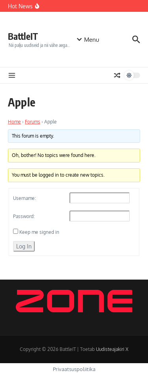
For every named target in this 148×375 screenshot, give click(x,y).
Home (14, 122)
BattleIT (23, 36)
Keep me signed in (39, 232)
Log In (24, 246)
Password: (24, 216)
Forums (32, 122)
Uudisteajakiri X (112, 349)
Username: (24, 198)
